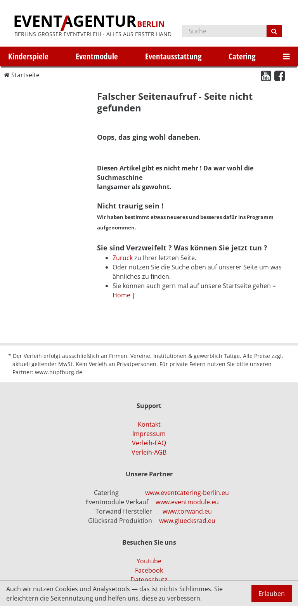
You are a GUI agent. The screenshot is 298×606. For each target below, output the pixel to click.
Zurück (123, 258)
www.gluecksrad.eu (187, 520)
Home (121, 295)
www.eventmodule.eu (187, 502)
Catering (242, 56)
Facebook (149, 570)
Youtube (149, 561)
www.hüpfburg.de (58, 372)
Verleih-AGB (149, 452)
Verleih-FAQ (149, 443)
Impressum (149, 433)
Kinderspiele (28, 56)
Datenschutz (149, 579)
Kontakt (149, 424)
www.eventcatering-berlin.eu (187, 492)
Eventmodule (97, 56)
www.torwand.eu (187, 511)
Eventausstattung (173, 56)
